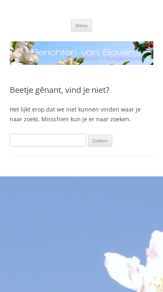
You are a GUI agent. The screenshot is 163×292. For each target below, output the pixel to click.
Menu (81, 25)
